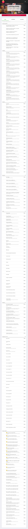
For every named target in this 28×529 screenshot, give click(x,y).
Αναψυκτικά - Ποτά (5, 336)
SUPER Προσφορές (4, 23)
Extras (3, 211)
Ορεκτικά (3, 175)
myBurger (3, 50)
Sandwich (3, 302)
